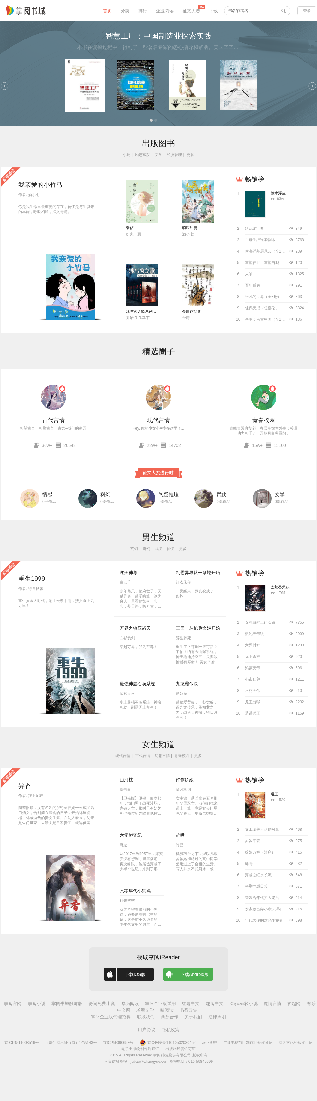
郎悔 (249, 863)
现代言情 (158, 420)
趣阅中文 (215, 1003)
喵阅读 (167, 1010)
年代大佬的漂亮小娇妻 (264, 920)
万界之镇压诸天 (135, 628)
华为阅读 (130, 1003)
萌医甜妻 (189, 228)
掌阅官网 (12, 1003)
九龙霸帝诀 (187, 683)
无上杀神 (252, 656)
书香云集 (188, 1010)
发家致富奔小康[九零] (263, 909)
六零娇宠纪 (131, 835)
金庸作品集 (191, 311)
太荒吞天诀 (280, 587)
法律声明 (217, 1016)
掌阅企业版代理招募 (111, 1016)
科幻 (105, 494)
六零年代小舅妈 (135, 890)
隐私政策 (170, 1029)
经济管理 (174, 154)
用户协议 (146, 1029)
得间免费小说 (101, 1003)
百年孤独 (252, 285)
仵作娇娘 (185, 779)
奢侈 (130, 228)
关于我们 (193, 1016)
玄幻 (134, 548)
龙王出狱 (252, 702)
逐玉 (274, 794)
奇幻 (146, 548)
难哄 (180, 835)
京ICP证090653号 (118, 1042)
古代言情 (53, 420)
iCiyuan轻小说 (244, 1003)
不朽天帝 (252, 690)
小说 (126, 154)
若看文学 (145, 1010)
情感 (47, 494)
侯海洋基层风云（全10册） (268, 251)
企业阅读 (165, 10)
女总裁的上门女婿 (260, 622)
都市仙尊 (252, 679)
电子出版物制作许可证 (140, 1049)
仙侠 (170, 548)
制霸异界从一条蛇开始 (198, 572)
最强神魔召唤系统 (137, 683)
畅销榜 (254, 179)
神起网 (294, 1003)
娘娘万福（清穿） (260, 852)
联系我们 (146, 1016)
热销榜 (254, 573)
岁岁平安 (252, 841)
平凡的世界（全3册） (263, 297)
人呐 (249, 274)
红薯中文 (191, 1003)
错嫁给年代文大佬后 (262, 898)
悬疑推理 (168, 494)
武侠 (222, 494)
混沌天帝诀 (254, 634)
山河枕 (126, 779)
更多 (190, 154)
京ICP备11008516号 (21, 1042)
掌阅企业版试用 (160, 1003)
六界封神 (252, 645)
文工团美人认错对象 (262, 829)
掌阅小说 (36, 1003)
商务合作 (169, 1016)
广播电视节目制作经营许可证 (247, 1042)
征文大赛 (191, 10)
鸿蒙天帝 (252, 668)
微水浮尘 (278, 193)
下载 (213, 10)
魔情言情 (272, 1003)
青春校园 (263, 420)
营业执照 (209, 1042)
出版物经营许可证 (180, 1049)
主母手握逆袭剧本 (260, 240)
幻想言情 (162, 755)
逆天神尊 (128, 572)
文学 (158, 154)
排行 (142, 10)
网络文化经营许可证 (295, 1042)
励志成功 (142, 154)
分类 (125, 10)
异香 (24, 785)
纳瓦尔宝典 (254, 228)
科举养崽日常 (256, 886)
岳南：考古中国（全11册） (268, 319)
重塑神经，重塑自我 (262, 262)
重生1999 (31, 578)
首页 (107, 10)
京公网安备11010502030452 (168, 1042)
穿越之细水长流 (258, 875)
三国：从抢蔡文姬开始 (198, 628)
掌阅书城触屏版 (66, 1003)
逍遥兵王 (252, 713)
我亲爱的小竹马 (40, 184)
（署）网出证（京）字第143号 (71, 1042)
